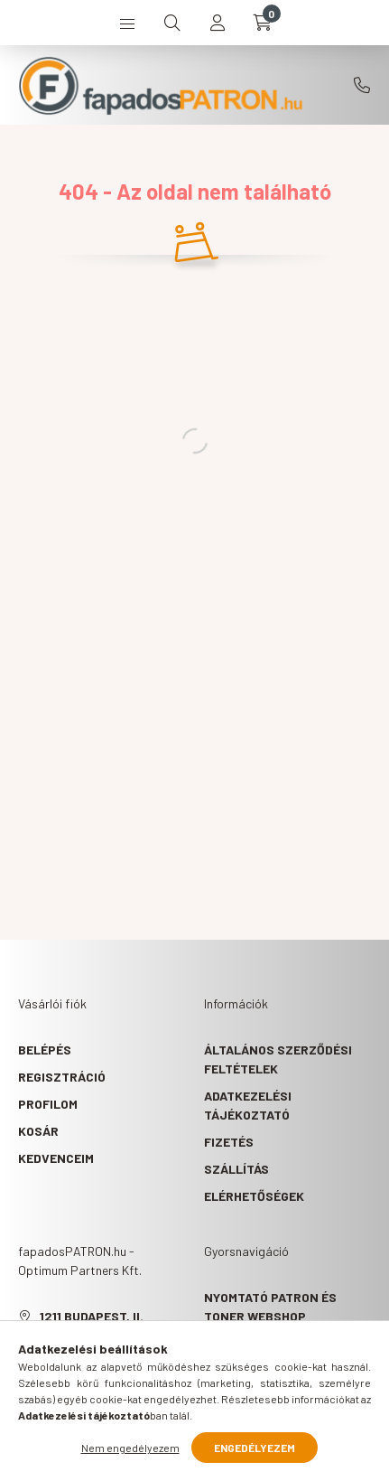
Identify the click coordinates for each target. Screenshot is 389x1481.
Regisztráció (62, 1076)
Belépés (44, 1049)
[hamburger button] (127, 23)
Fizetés (229, 1141)
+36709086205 (362, 85)
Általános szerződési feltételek (278, 1059)
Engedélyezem (254, 1447)
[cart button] (263, 23)
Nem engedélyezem (130, 1447)
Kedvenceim (56, 1158)
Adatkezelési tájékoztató (248, 1105)
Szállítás (236, 1168)
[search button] (172, 23)
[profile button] (217, 23)
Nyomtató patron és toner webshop (270, 1306)
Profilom (48, 1103)
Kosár (38, 1131)
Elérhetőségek (254, 1196)
